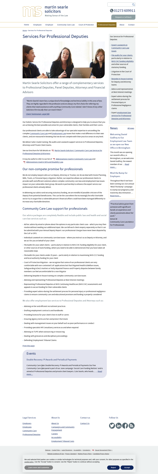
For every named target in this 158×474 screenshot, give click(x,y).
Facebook (125, 426)
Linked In (119, 426)
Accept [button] (127, 467)
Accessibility (56, 437)
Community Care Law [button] (66, 25)
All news (131, 128)
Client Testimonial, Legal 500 (37, 114)
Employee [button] (37, 25)
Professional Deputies (31, 434)
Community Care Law (39, 133)
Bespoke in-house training (122, 79)
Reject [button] (113, 467)
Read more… (115, 196)
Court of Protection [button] (86, 25)
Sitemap (47, 450)
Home (26, 24)
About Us (55, 423)
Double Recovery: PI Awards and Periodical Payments (52, 359)
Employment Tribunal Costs (62, 441)
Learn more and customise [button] (38, 467)
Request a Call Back (123, 17)
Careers (54, 434)
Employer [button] (49, 25)
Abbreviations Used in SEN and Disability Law (44, 162)
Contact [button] (131, 25)
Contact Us (84, 423)
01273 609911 (124, 10)
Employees (27, 427)
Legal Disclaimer (67, 450)
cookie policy (29, 462)
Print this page (29, 346)
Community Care (30, 431)
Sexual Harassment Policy (103, 450)
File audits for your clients (121, 55)
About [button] (121, 25)
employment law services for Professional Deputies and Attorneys (121, 115)
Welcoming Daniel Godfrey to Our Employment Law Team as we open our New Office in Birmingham (121, 141)
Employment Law (59, 133)
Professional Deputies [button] (106, 25)
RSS (132, 426)
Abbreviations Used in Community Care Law (74, 159)
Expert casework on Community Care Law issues (120, 48)
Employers (27, 423)
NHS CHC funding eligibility (122, 61)
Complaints (86, 450)
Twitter (112, 426)
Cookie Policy (56, 450)
